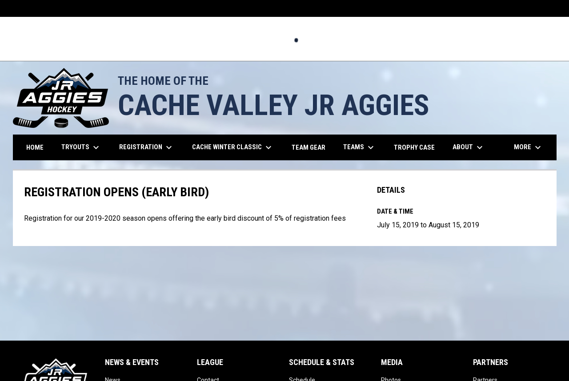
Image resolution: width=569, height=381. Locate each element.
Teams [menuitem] (359, 147)
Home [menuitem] (35, 147)
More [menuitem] (528, 147)
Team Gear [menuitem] (312, 147)
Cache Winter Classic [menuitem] (233, 147)
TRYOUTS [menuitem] (81, 147)
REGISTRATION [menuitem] (146, 147)
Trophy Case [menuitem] (414, 147)
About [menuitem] (469, 147)
